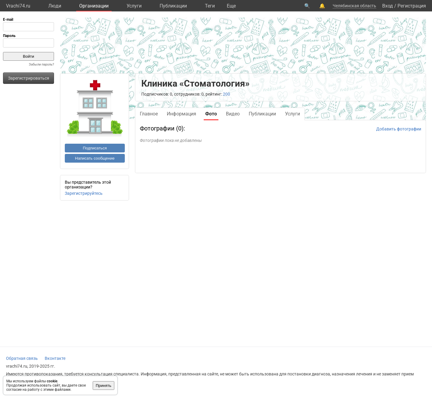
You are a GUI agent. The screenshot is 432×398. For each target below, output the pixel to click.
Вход (387, 6)
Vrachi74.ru (18, 6)
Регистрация (412, 6)
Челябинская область (354, 5)
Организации (94, 6)
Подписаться (95, 148)
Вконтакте (55, 358)
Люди (54, 6)
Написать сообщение (95, 158)
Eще (231, 6)
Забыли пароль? (41, 64)
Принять (103, 385)
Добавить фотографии (398, 129)
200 (226, 94)
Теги (210, 6)
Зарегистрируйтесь (84, 193)
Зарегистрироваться (28, 78)
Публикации (173, 6)
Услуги (134, 6)
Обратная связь (22, 358)
